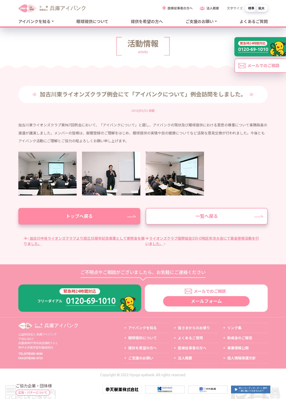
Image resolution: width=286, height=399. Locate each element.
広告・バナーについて (32, 392)
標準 (251, 8)
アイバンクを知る (34, 21)
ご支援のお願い (199, 21)
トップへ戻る (79, 216)
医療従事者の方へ (180, 8)
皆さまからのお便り (194, 328)
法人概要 (212, 8)
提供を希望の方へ (147, 21)
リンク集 (234, 328)
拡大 (261, 8)
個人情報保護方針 (241, 358)
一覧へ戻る (207, 216)
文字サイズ (235, 8)
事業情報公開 (238, 348)
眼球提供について (92, 21)
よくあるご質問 (254, 21)
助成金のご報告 (239, 338)
